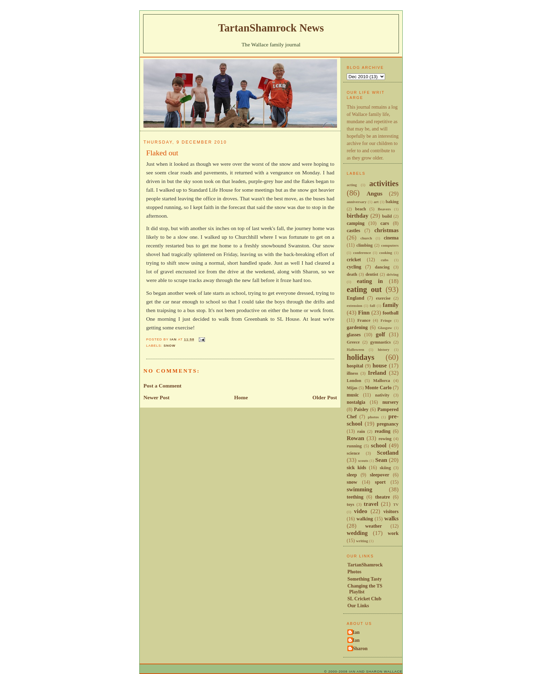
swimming (359, 489)
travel (371, 504)
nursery (390, 402)
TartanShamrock (365, 564)
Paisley (361, 409)
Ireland (377, 373)
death (352, 274)
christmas (386, 230)
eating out (364, 289)
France (364, 320)
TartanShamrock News (271, 28)
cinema (391, 237)
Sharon (360, 648)
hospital (355, 365)
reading (383, 431)
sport (380, 482)
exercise (383, 298)
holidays (360, 357)
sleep (352, 474)
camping (355, 223)
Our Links (358, 605)
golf (380, 334)
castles (353, 230)
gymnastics (380, 342)
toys (350, 504)
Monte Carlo (378, 387)
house (380, 365)
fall (372, 305)
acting (352, 185)
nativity (382, 395)
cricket (354, 259)
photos (373, 417)
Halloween (355, 349)
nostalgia (356, 402)
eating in (370, 281)
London (354, 380)
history (384, 349)
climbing (364, 245)
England (355, 298)
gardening (357, 327)
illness (352, 373)
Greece (353, 342)
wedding (357, 533)
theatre (382, 497)
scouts (363, 460)
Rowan (355, 438)
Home (241, 397)
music (353, 395)
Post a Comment (162, 386)
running (354, 446)
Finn (364, 312)
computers (390, 245)
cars (384, 223)
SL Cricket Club (364, 598)
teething (355, 497)
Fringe (386, 320)
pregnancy (388, 424)
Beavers (384, 209)
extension (354, 305)
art (376, 202)
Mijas (352, 387)
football (391, 313)
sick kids (356, 467)
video (360, 511)
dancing (382, 267)
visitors (391, 511)
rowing (385, 438)
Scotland (388, 452)
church (366, 238)
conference (362, 253)
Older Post (324, 397)
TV (396, 504)
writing (362, 541)
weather (373, 526)
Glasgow (385, 328)
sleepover (379, 474)
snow (169, 345)
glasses (354, 334)
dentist (371, 274)
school (378, 445)
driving (392, 274)
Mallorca (381, 380)
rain (361, 431)
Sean (381, 460)
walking (364, 518)
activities (384, 183)
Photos (354, 571)
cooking (385, 253)
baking (392, 201)
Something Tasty (364, 579)
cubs (385, 260)
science (353, 453)
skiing (385, 467)
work (393, 533)
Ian (356, 632)
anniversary (356, 202)
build (387, 216)
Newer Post (156, 397)
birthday (357, 215)
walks (391, 518)
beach (360, 209)
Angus (374, 193)
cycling (354, 267)
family (391, 305)
